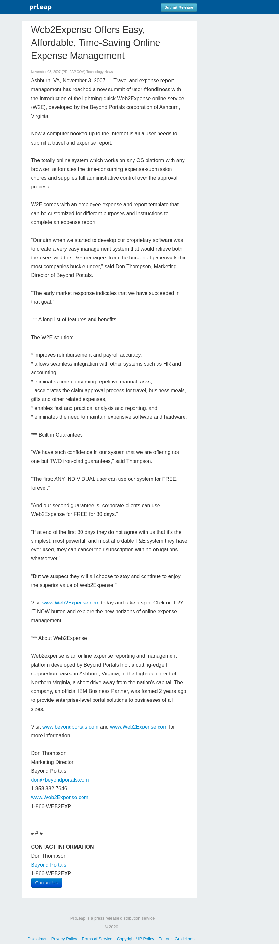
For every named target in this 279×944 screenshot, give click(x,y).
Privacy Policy (64, 939)
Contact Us (46, 882)
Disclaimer (37, 939)
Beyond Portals (49, 865)
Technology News (99, 72)
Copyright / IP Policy (135, 939)
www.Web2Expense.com (71, 602)
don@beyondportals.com (60, 780)
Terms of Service (97, 939)
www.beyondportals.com (70, 726)
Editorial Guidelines (176, 939)
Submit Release (178, 7)
